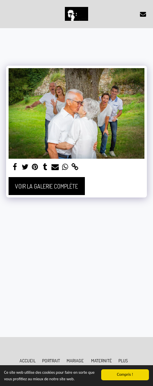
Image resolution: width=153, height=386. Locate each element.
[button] (9, 14)
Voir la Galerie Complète (46, 186)
